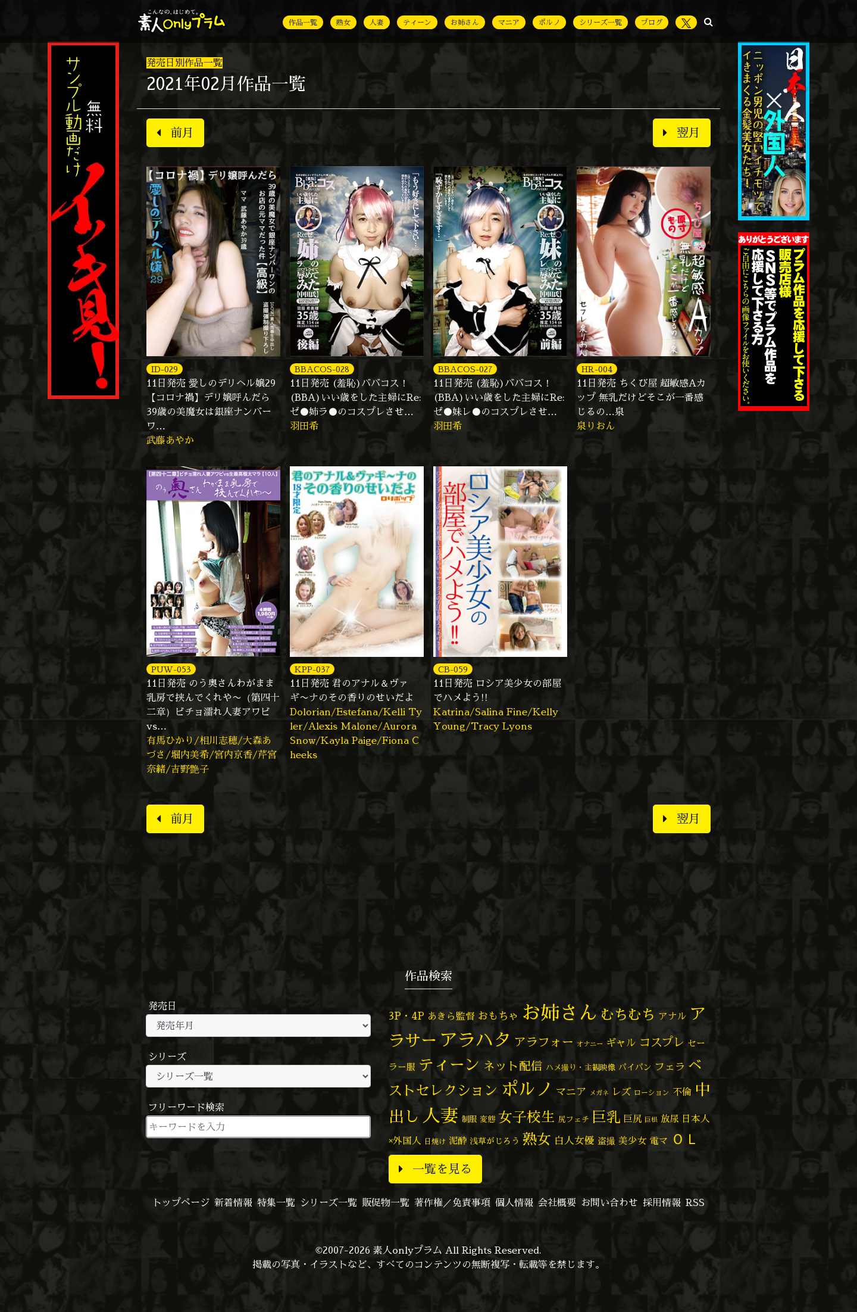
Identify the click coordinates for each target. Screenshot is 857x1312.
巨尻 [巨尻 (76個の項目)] (633, 1118)
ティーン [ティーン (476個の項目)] (449, 1064)
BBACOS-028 (322, 369)
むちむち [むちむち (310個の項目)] (627, 1014)
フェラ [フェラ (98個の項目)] (670, 1066)
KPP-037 (312, 669)
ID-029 (164, 369)
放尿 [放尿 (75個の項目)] (669, 1118)
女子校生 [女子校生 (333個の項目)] (526, 1117)
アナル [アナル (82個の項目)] (672, 1016)
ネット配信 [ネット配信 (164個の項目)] (513, 1066)
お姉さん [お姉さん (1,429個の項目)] (559, 1012)
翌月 (681, 132)
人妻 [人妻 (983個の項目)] (440, 1115)
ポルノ (549, 22)
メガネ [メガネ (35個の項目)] (599, 1092)
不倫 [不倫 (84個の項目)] (682, 1091)
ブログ (651, 22)
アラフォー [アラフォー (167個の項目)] (544, 1042)
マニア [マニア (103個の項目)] (571, 1091)
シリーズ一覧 (600, 22)
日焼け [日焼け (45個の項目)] (435, 1141)
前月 (175, 132)
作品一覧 (303, 22)
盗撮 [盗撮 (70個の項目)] (606, 1141)
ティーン (417, 22)
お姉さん (465, 22)
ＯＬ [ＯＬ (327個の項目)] (685, 1139)
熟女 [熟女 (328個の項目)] (537, 1139)
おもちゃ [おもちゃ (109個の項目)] (498, 1016)
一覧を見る (435, 1169)
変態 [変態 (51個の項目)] (487, 1119)
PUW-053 (171, 669)
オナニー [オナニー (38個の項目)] (590, 1044)
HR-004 (596, 369)
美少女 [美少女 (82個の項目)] (632, 1140)
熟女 (343, 22)
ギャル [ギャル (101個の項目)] (621, 1042)
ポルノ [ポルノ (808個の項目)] (527, 1089)
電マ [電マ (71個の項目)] (659, 1141)
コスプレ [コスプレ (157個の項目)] (661, 1042)
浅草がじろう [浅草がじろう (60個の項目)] (495, 1140)
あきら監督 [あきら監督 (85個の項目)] (451, 1016)
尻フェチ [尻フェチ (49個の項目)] (573, 1119)
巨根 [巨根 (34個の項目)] (651, 1119)
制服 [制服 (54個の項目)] (469, 1119)
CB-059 (453, 669)
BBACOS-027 (465, 369)
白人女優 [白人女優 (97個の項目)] (574, 1140)
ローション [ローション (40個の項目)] (652, 1093)
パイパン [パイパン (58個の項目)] (635, 1067)
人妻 (377, 22)
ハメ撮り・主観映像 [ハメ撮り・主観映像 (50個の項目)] (580, 1067)
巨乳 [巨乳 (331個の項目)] (606, 1117)
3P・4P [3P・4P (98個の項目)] (406, 1016)
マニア (509, 22)
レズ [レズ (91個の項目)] (621, 1091)
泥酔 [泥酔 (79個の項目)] (458, 1141)
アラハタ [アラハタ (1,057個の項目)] (475, 1039)
